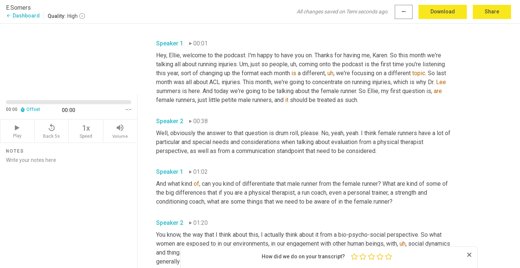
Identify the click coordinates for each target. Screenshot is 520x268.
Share (492, 12)
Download (442, 12)
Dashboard (23, 16)
